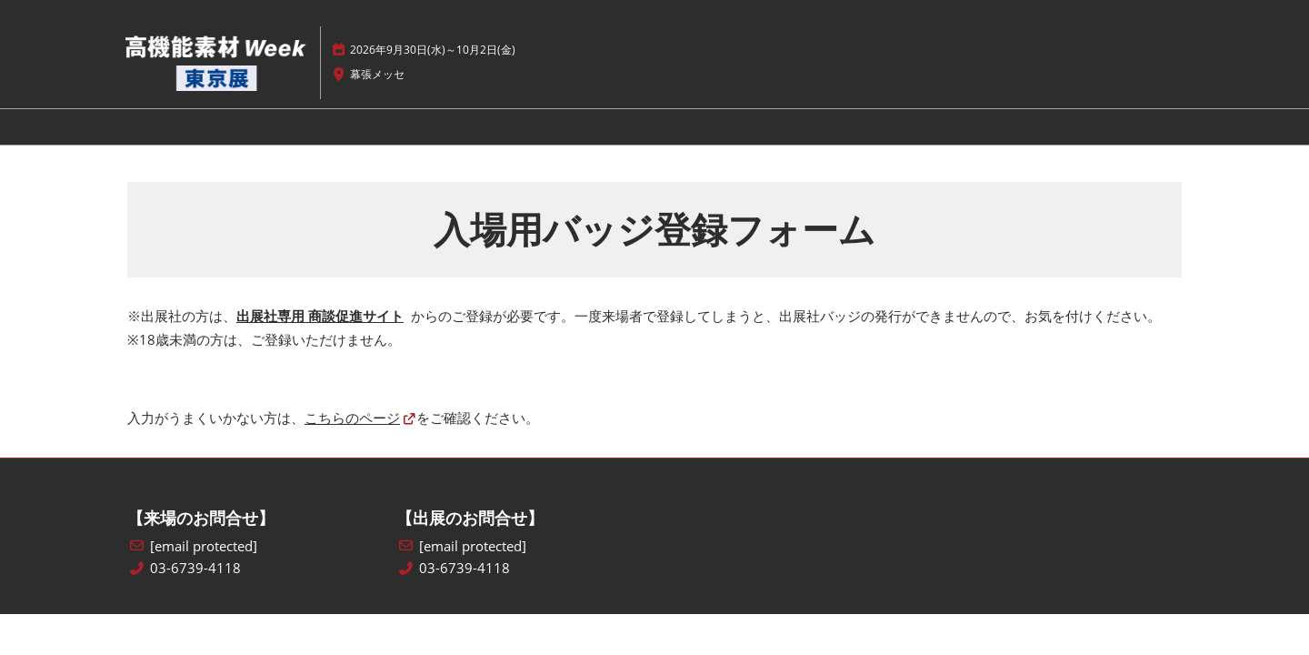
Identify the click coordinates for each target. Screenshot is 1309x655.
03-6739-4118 (195, 568)
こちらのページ (352, 417)
